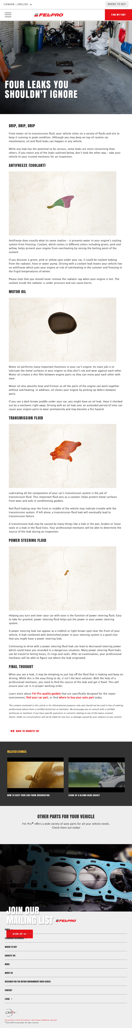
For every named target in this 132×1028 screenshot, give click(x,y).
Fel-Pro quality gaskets (46, 694)
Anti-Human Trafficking (40, 1020)
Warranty (53, 1020)
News (7, 964)
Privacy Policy (10, 1020)
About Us (9, 973)
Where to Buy (117, 4)
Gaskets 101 (10, 955)
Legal (9, 999)
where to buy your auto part (76, 697)
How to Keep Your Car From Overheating (28, 795)
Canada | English (16, 4)
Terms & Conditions (23, 1020)
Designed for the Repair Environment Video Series (28, 981)
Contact (8, 990)
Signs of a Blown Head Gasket (84, 795)
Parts (9, 929)
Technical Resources (16, 938)
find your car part (37, 697)
